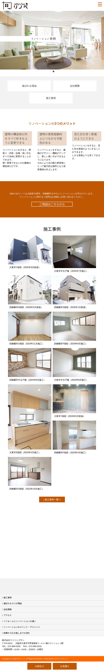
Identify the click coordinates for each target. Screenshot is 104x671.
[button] (50, 71)
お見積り (64, 666)
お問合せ (39, 666)
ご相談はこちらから (52, 204)
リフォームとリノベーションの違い (20, 621)
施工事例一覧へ (53, 499)
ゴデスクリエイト (61, 659)
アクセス (8, 615)
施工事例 (8, 597)
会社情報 (8, 609)
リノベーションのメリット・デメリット (22, 627)
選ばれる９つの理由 (13, 603)
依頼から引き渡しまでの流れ (17, 632)
